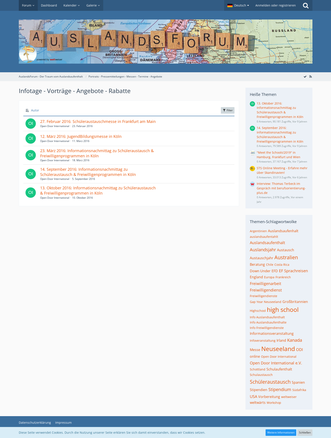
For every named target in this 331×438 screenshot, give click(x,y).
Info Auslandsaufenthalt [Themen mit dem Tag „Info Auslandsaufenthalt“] (267, 317)
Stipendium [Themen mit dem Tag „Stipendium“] (279, 389)
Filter (228, 110)
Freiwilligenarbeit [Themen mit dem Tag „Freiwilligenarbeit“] (265, 283)
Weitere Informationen (281, 432)
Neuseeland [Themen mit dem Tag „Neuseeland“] (278, 349)
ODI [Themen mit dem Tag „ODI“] (299, 349)
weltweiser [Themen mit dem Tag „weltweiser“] (289, 397)
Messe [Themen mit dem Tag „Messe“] (255, 349)
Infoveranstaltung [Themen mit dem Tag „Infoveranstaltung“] (263, 340)
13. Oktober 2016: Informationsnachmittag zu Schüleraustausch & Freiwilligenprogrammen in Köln (98, 190)
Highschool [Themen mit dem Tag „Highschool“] (258, 311)
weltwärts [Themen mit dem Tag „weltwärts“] (258, 402)
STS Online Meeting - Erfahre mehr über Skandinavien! (282, 170)
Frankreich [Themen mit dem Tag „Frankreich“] (283, 277)
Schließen (305, 432)
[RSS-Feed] (310, 76)
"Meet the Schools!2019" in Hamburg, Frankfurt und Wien (278, 154)
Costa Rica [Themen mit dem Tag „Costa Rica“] (281, 264)
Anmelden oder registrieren (275, 5)
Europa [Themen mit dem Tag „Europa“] (269, 277)
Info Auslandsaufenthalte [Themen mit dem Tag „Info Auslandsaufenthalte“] (268, 322)
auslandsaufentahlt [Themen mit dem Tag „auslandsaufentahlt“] (264, 237)
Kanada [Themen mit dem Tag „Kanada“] (294, 340)
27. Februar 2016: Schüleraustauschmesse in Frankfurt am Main (98, 121)
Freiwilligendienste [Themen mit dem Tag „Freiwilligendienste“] (263, 296)
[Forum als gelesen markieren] (305, 76)
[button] (238, 5)
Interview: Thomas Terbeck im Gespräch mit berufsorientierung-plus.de (281, 188)
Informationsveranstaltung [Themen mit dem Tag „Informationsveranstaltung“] (272, 333)
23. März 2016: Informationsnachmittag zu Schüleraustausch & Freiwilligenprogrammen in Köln (97, 153)
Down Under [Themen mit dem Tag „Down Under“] (260, 271)
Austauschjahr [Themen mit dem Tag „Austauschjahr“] (261, 258)
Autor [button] (35, 110)
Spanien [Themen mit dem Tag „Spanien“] (298, 382)
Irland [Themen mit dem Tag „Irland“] (281, 340)
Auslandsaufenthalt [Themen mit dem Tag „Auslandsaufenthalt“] (267, 242)
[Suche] (305, 5)
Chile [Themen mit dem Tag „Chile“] (269, 264)
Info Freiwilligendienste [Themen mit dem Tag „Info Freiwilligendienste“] (267, 328)
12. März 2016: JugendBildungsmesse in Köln (81, 136)
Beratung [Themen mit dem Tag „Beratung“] (257, 264)
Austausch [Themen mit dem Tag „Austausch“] (285, 250)
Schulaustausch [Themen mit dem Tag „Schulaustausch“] (261, 375)
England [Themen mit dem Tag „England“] (256, 277)
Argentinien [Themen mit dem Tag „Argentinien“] (258, 231)
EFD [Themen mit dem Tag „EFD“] (275, 271)
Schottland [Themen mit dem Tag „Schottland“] (257, 369)
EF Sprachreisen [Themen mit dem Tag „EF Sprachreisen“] (293, 270)
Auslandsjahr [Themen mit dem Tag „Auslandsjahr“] (263, 250)
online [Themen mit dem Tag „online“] (255, 356)
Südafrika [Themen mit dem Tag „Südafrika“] (299, 390)
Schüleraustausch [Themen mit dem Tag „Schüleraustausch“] (270, 381)
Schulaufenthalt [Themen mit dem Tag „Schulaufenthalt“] (279, 369)
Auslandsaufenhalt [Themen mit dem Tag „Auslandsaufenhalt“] (283, 231)
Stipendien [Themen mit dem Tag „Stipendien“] (258, 389)
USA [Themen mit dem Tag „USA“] (253, 396)
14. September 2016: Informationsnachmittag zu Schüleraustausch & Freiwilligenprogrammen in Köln (88, 172)
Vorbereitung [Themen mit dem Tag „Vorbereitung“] (269, 396)
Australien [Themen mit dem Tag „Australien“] (286, 257)
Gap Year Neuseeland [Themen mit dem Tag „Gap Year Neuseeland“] (265, 302)
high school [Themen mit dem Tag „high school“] (283, 309)
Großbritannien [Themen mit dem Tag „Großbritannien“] (295, 301)
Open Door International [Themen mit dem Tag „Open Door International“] (278, 356)
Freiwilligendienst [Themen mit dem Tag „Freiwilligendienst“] (266, 290)
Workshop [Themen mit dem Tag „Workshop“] (274, 403)
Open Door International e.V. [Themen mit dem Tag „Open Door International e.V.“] (276, 363)
